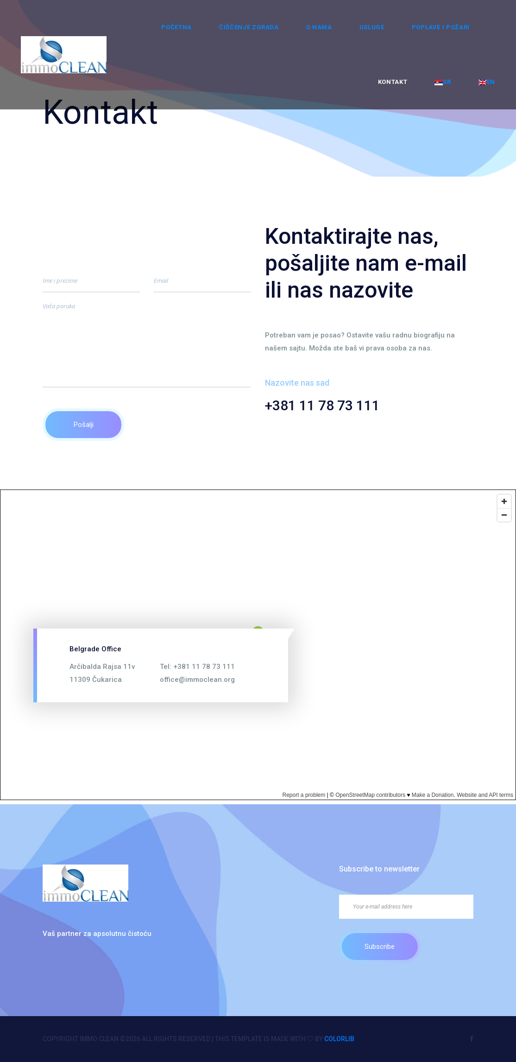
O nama (319, 27)
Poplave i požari (441, 27)
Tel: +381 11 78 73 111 (197, 666)
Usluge (371, 27)
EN (486, 81)
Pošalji (84, 424)
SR (442, 81)
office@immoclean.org (197, 679)
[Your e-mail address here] (406, 907)
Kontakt (393, 81)
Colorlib (339, 1039)
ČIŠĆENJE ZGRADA (249, 27)
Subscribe (380, 946)
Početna (176, 27)
